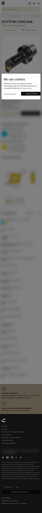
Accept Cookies (31, 94)
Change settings (10, 94)
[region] (21, 86)
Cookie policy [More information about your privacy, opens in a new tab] (27, 88)
